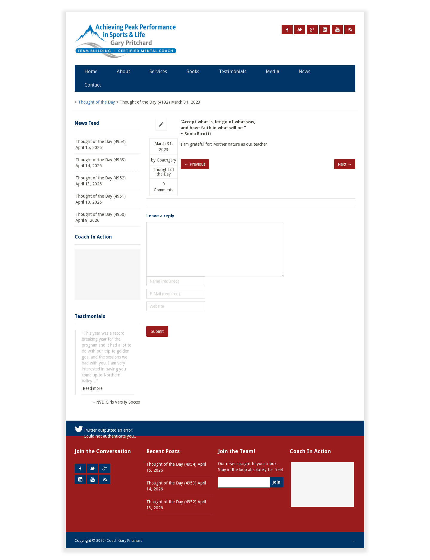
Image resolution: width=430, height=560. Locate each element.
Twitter (299, 29)
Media (272, 71)
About (123, 71)
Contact (93, 85)
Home (91, 71)
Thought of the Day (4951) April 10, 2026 (101, 199)
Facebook (287, 29)
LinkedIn (324, 29)
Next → (345, 164)
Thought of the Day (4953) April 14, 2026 (101, 162)
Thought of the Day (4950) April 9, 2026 (101, 217)
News (304, 71)
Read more (92, 388)
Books (192, 71)
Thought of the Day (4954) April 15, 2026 (101, 144)
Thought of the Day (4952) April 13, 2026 (101, 181)
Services (158, 71)
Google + (312, 29)
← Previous (194, 164)
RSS (349, 29)
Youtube (337, 29)
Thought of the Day (163, 171)
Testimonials (232, 71)
